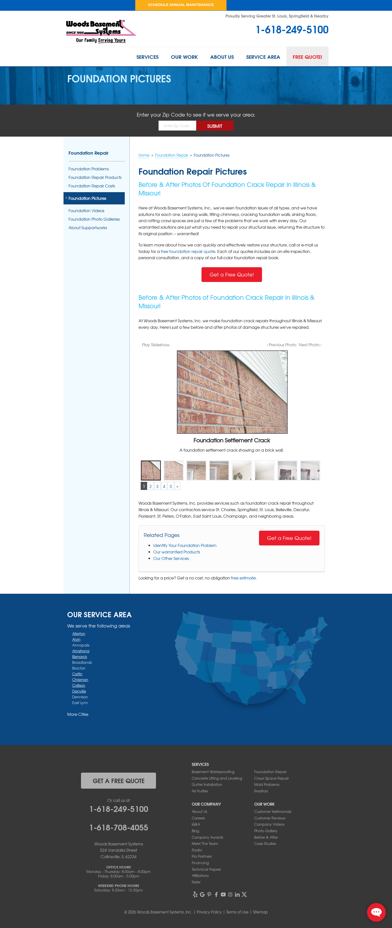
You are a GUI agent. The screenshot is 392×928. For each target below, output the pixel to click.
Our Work (184, 56)
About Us (222, 56)
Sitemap (260, 912)
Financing (200, 862)
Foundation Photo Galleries (94, 219)
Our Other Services (171, 558)
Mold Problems (266, 784)
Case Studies (265, 843)
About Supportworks (87, 227)
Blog (195, 830)
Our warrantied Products (176, 552)
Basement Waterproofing (213, 771)
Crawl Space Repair (271, 778)
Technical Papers (206, 869)
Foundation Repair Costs (91, 185)
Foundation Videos (86, 210)
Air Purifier (200, 790)
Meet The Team (205, 843)
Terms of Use (237, 912)
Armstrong (80, 650)
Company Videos (269, 824)
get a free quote (118, 780)
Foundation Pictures (87, 198)
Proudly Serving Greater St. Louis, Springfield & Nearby (277, 16)
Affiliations (200, 875)
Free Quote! (307, 56)
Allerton (78, 633)
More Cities (77, 714)
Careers (198, 817)
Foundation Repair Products (95, 177)
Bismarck (79, 656)
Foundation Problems (88, 168)
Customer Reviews (269, 817)
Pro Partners (202, 856)
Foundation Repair (88, 152)
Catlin (77, 673)
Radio (197, 849)
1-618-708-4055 (118, 827)
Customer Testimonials (272, 811)
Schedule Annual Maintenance (181, 5)
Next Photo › (310, 345)
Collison (78, 685)
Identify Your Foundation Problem (184, 545)
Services (147, 56)
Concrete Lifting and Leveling (217, 778)
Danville (79, 691)
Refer (196, 881)
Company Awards (207, 837)
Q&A (196, 824)
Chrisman (80, 679)
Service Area (263, 56)
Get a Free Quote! (232, 274)
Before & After (266, 837)
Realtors (261, 790)
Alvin (76, 639)
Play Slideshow (156, 345)
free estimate (243, 578)
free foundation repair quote (188, 251)
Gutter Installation (207, 784)
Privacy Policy (209, 912)
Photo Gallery (266, 830)
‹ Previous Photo (281, 345)
